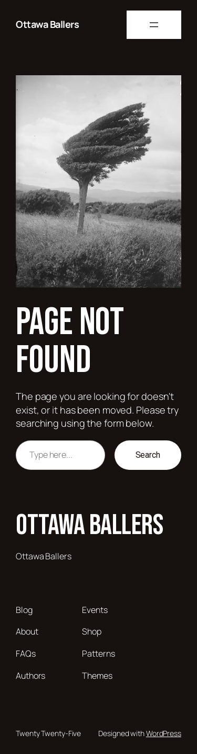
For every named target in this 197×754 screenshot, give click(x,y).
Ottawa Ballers (47, 24)
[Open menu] (154, 25)
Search (148, 455)
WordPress (163, 733)
